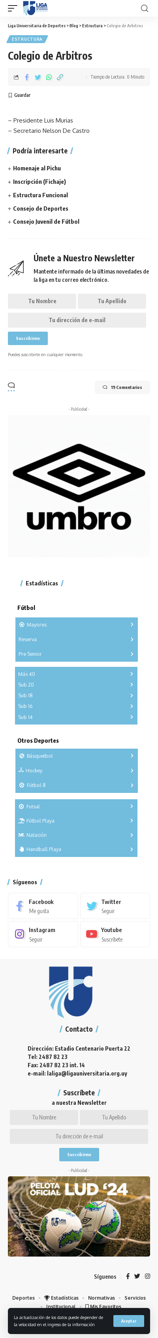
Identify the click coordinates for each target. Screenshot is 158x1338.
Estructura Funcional (40, 194)
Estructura (27, 39)
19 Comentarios (122, 387)
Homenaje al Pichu (37, 168)
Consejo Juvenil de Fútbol (46, 221)
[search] (144, 8)
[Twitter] (115, 906)
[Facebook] (43, 906)
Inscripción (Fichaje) (39, 181)
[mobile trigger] (14, 8)
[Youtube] (115, 934)
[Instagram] (43, 934)
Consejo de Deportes (40, 208)
